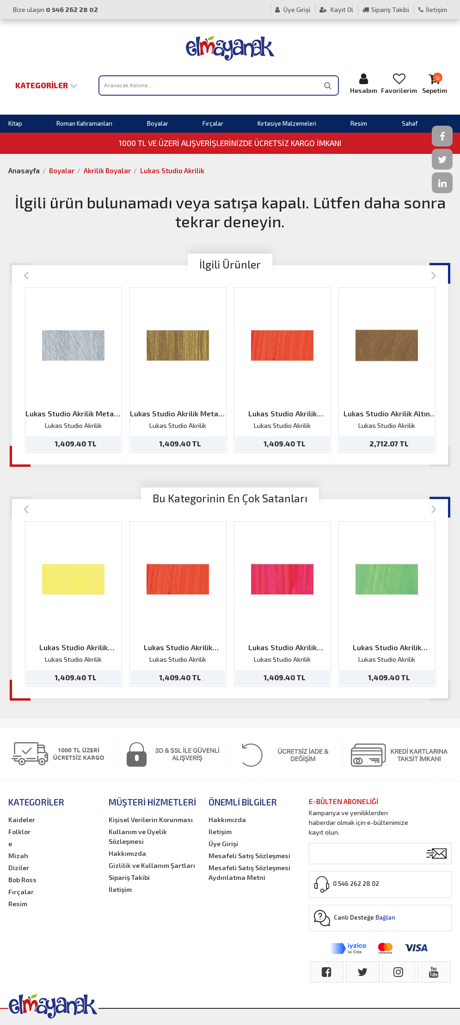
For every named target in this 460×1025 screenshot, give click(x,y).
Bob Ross (22, 880)
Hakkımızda (127, 853)
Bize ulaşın (55, 9)
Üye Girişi (292, 9)
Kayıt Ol (336, 9)
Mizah (18, 856)
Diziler (18, 868)
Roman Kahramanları (84, 123)
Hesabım (363, 83)
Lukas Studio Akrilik (172, 170)
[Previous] (26, 274)
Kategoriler (46, 85)
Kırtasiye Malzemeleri (287, 123)
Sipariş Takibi (385, 9)
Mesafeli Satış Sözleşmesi (249, 856)
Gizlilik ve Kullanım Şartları (152, 865)
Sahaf (409, 123)
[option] (73, 370)
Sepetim (434, 83)
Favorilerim (399, 83)
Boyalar (157, 123)
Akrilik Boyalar (107, 170)
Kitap (15, 123)
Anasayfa (24, 170)
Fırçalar (212, 123)
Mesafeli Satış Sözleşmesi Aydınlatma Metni (249, 872)
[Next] (433, 274)
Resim (358, 123)
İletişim (432, 9)
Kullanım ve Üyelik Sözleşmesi (138, 836)
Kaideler (21, 820)
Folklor (19, 832)
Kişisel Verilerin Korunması (151, 820)
